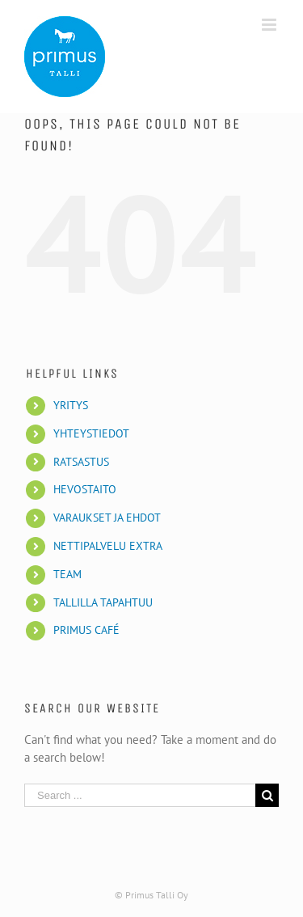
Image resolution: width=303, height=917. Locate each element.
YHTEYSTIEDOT (91, 433)
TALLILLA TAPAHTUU (103, 602)
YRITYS (70, 405)
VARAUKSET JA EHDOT (107, 517)
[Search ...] (139, 795)
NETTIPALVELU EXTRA (107, 546)
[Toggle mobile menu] (270, 24)
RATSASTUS (81, 461)
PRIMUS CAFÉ (86, 630)
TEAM (67, 574)
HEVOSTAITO (84, 489)
